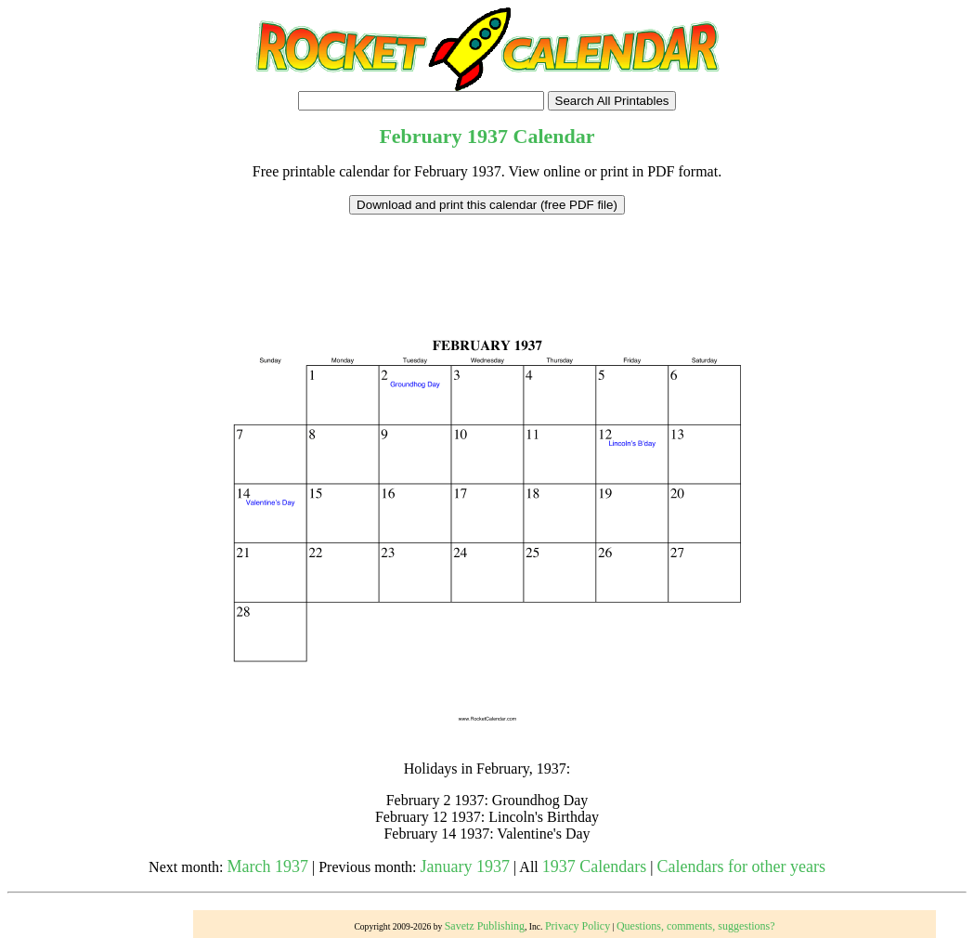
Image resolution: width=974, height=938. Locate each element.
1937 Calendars (594, 866)
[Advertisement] (487, 256)
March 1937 (267, 866)
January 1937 (465, 866)
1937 (487, 136)
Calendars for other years (740, 866)
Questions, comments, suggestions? (696, 925)
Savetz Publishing (485, 925)
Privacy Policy (577, 925)
